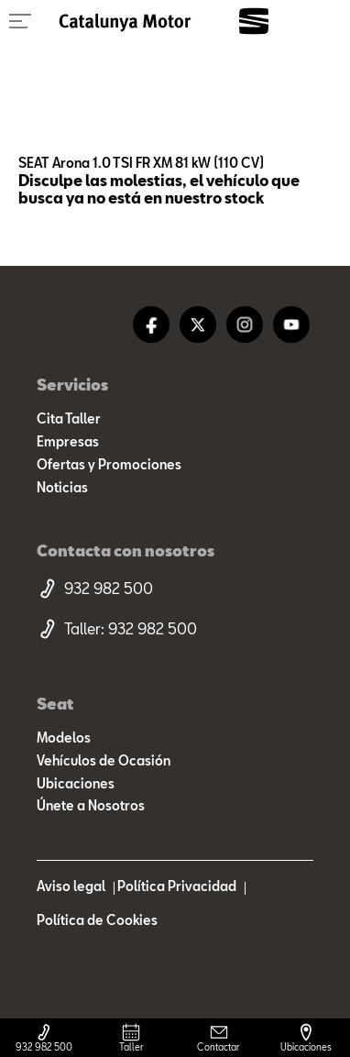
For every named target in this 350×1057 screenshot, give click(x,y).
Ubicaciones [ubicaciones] (76, 783)
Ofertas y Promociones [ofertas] (109, 464)
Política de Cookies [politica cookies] (97, 920)
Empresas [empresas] (68, 442)
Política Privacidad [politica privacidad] (176, 886)
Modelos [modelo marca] (64, 738)
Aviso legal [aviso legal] (71, 886)
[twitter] (198, 324)
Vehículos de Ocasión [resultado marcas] (103, 761)
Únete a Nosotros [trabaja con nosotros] (91, 805)
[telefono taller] (175, 629)
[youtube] (291, 324)
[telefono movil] (175, 589)
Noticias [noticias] (62, 487)
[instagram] (244, 324)
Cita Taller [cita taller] (69, 419)
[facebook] (151, 324)
